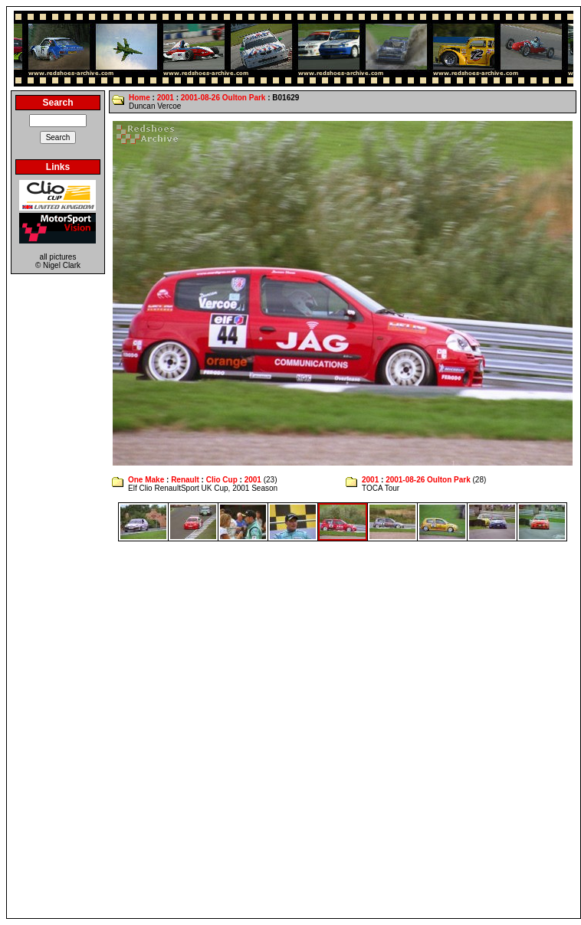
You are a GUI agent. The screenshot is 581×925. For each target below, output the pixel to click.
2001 (165, 97)
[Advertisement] (184, 729)
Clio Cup (222, 480)
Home (139, 97)
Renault (185, 480)
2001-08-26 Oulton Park (223, 97)
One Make (146, 480)
